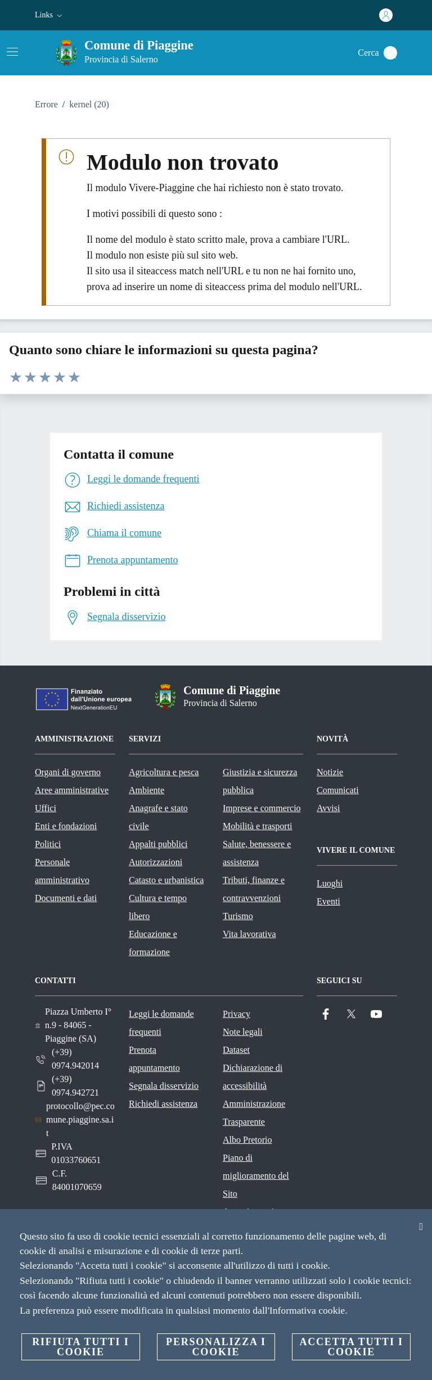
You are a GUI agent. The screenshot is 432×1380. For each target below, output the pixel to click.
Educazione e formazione (153, 943)
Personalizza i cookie (216, 1347)
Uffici (45, 808)
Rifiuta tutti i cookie (80, 1347)
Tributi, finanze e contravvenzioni (254, 889)
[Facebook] (326, 1014)
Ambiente (146, 790)
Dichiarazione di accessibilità (252, 1077)
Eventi (328, 901)
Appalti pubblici (158, 844)
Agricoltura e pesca (164, 772)
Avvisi (328, 808)
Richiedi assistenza (163, 1103)
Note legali (243, 1032)
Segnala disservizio (164, 1086)
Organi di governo (68, 772)
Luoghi (330, 883)
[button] (50, 15)
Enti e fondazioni (66, 826)
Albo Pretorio (247, 1139)
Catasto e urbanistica (166, 880)
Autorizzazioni (155, 862)
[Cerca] (390, 53)
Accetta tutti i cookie (351, 1347)
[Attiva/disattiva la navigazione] (12, 51)
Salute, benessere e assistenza (257, 853)
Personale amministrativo (62, 871)
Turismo (238, 916)
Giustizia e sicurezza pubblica (260, 781)
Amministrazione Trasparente (254, 1112)
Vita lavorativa (249, 934)
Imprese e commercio (262, 808)
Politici (48, 844)
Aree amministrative (72, 790)
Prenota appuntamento (154, 1059)
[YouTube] (376, 1014)
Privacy (236, 1014)
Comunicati (338, 790)
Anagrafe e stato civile (158, 817)
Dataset (236, 1050)
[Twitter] (351, 1014)
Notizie (330, 772)
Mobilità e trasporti (257, 826)
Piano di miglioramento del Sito (256, 1175)
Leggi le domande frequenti (161, 1023)
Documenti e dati (66, 898)
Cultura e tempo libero (158, 907)
